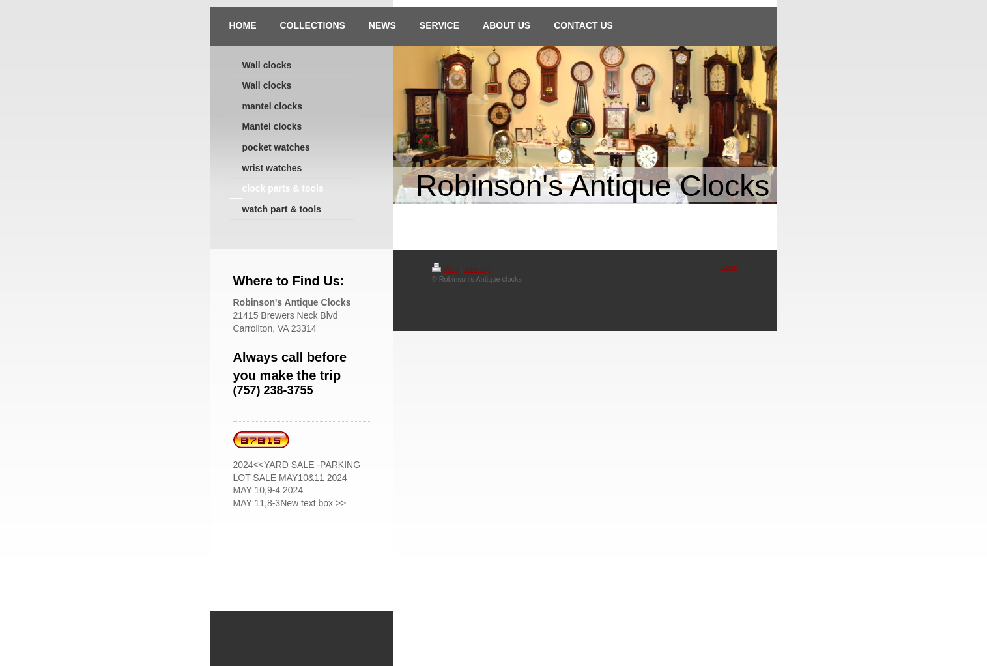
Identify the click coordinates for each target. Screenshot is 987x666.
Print (445, 269)
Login (729, 267)
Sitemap (477, 269)
